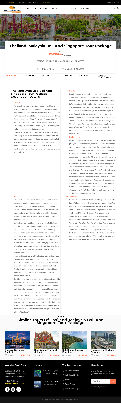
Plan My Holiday (32, 15)
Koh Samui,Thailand (72, 375)
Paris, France (70, 384)
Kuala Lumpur (74, 137)
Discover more (45, 2)
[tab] (14, 77)
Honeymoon (85, 8)
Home (27, 8)
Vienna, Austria (71, 380)
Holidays (55, 8)
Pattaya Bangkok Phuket (14, 351)
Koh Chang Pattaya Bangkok (73, 351)
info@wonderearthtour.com (14, 383)
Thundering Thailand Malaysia (45, 351)
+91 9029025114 (11, 2)
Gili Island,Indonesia (72, 371)
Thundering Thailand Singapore (102, 351)
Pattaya (17, 103)
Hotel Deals (70, 8)
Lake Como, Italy (71, 389)
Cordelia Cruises (50, 382)
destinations (40, 8)
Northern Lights (50, 371)
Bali (15, 196)
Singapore (73, 196)
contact (117, 2)
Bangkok (72, 91)
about (109, 2)
